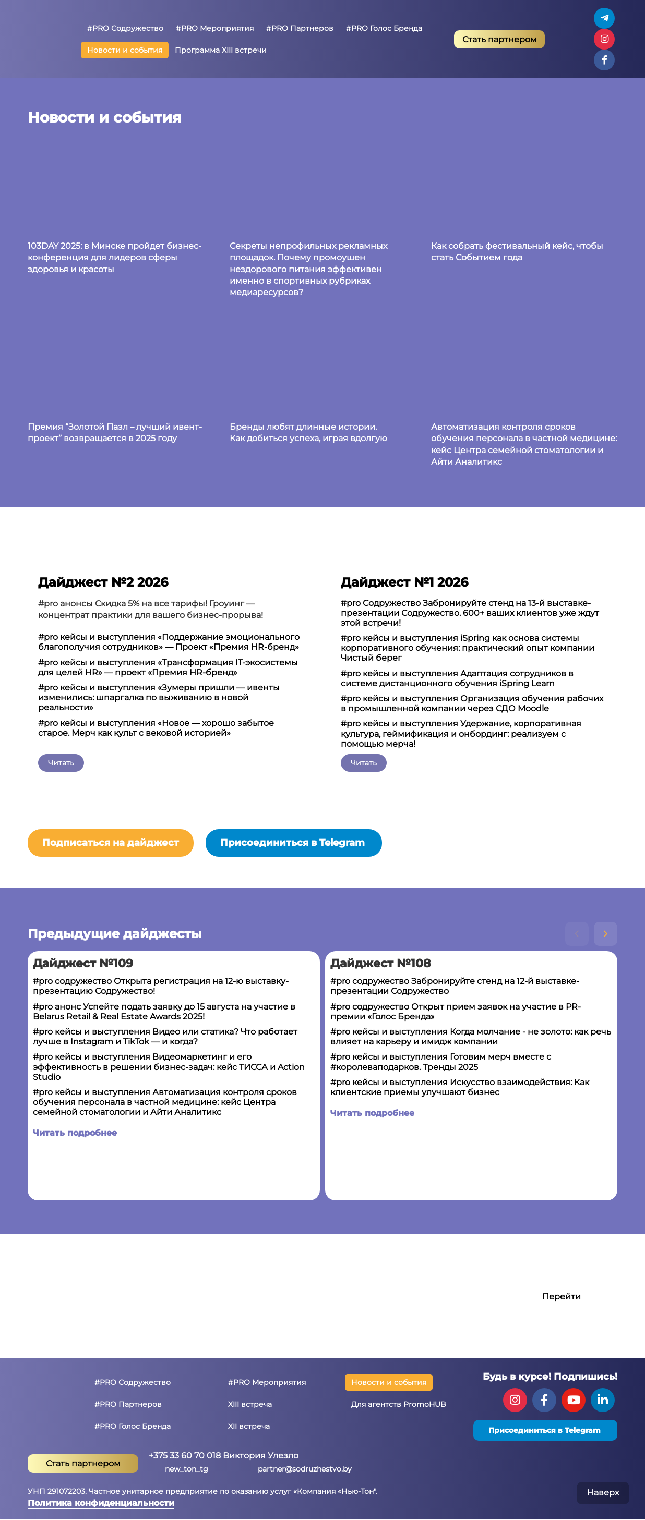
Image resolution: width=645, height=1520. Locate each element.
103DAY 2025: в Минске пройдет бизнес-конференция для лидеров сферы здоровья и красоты (114, 257)
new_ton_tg (186, 1469)
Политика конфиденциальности (101, 1503)
